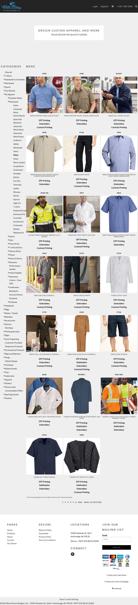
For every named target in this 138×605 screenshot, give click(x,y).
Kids (11, 240)
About (10, 536)
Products (11, 533)
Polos (15, 159)
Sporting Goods (12, 394)
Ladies (16, 188)
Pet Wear (9, 328)
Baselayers (14, 291)
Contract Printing (44, 127)
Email (104, 535)
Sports (8, 87)
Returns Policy (45, 530)
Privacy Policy (45, 536)
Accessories (18, 221)
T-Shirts (8, 76)
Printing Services (12, 331)
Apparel (8, 379)
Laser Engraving (12, 339)
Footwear (9, 365)
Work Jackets (19, 162)
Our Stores (12, 543)
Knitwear (13, 302)
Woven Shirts (15, 251)
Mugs (7, 357)
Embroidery (44, 124)
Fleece (12, 255)
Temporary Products (14, 346)
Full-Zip (16, 181)
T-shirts (16, 206)
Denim (16, 177)
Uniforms (17, 140)
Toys (7, 372)
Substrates (9, 376)
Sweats (16, 229)
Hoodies (17, 173)
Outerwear (18, 170)
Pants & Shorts (15, 258)
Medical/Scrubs (20, 210)
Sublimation (81, 362)
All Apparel (10, 94)
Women (16, 192)
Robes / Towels (11, 313)
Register (104, 6)
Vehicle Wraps (11, 361)
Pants (15, 105)
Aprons (16, 199)
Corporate (17, 225)
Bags (7, 309)
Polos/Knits (14, 244)
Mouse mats (10, 387)
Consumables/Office (14, 390)
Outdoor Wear (15, 98)
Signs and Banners (13, 353)
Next (80, 502)
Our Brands (10, 90)
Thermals (17, 184)
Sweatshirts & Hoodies (15, 79)
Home (9, 530)
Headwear (9, 305)
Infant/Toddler (15, 273)
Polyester (13, 298)
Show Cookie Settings (69, 599)
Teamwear (13, 276)
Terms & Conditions (47, 540)
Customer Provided (13, 342)
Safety (16, 144)
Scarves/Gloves (16, 294)
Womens (13, 262)
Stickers (8, 383)
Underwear (14, 287)
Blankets (9, 317)
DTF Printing (44, 120)
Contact (10, 540)
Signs (7, 335)
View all (8, 72)
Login (95, 6)
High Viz (17, 203)
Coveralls (17, 218)
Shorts (16, 195)
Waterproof (18, 232)
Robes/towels (11, 368)
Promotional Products (14, 350)
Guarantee (43, 533)
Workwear (9, 83)
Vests (15, 151)
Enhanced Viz (19, 214)
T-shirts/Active (15, 247)
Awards (8, 398)
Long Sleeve (18, 166)
